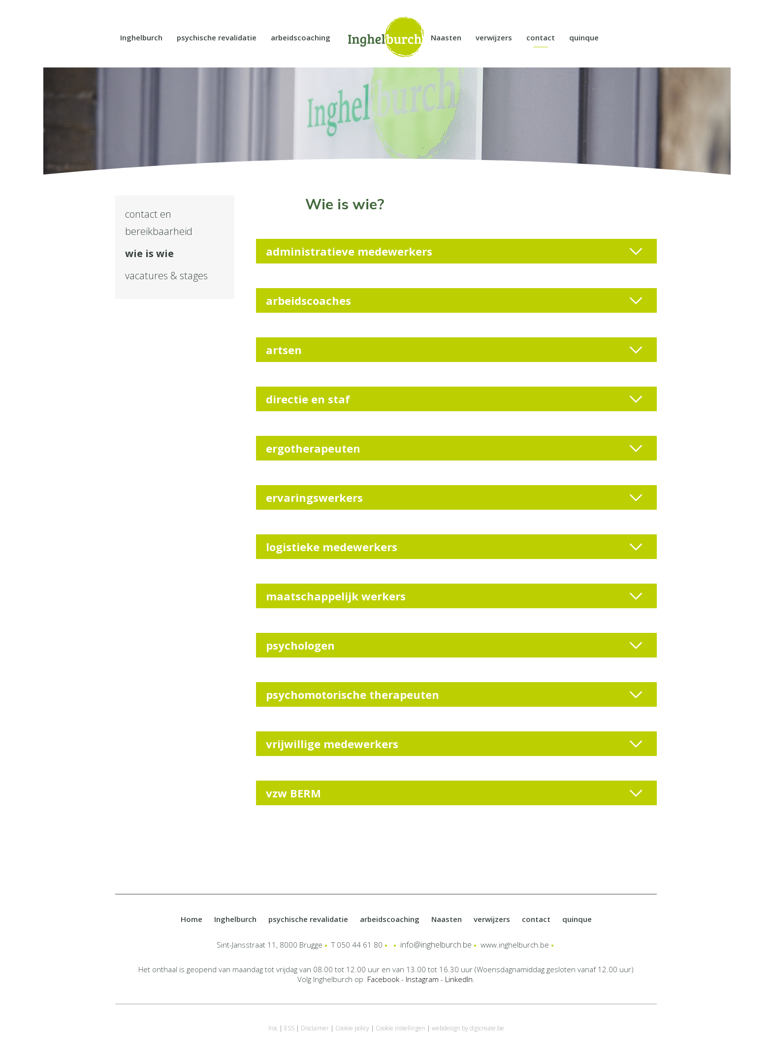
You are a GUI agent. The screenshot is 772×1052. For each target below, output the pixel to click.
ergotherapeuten (454, 448)
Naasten (446, 37)
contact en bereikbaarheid (159, 222)
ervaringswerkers (454, 497)
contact (540, 37)
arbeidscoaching (300, 37)
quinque (584, 37)
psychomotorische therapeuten (454, 694)
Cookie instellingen (400, 1028)
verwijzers (494, 37)
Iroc (273, 1028)
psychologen (454, 645)
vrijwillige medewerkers (454, 743)
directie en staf (454, 399)
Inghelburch (141, 37)
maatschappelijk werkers (454, 596)
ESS (289, 1028)
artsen (454, 349)
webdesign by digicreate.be (468, 1028)
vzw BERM (454, 793)
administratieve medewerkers (454, 251)
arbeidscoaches (454, 300)
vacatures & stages (166, 275)
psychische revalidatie (217, 37)
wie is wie (149, 253)
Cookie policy (352, 1028)
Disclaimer (315, 1028)
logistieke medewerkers (454, 546)
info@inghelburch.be (436, 944)
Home (191, 919)
